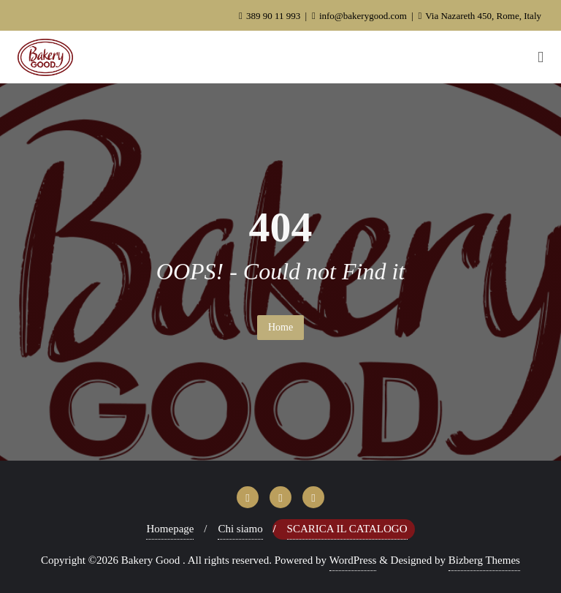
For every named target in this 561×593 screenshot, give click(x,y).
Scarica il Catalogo (347, 529)
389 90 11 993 (271, 15)
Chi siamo (240, 529)
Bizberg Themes (484, 560)
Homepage (170, 529)
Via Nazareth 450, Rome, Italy (479, 15)
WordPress (353, 560)
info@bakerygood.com (360, 15)
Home (280, 327)
